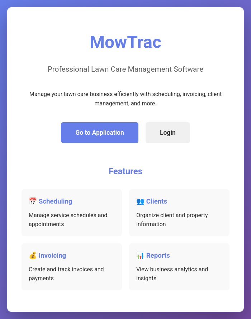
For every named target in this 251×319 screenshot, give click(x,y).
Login (168, 132)
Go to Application (99, 132)
